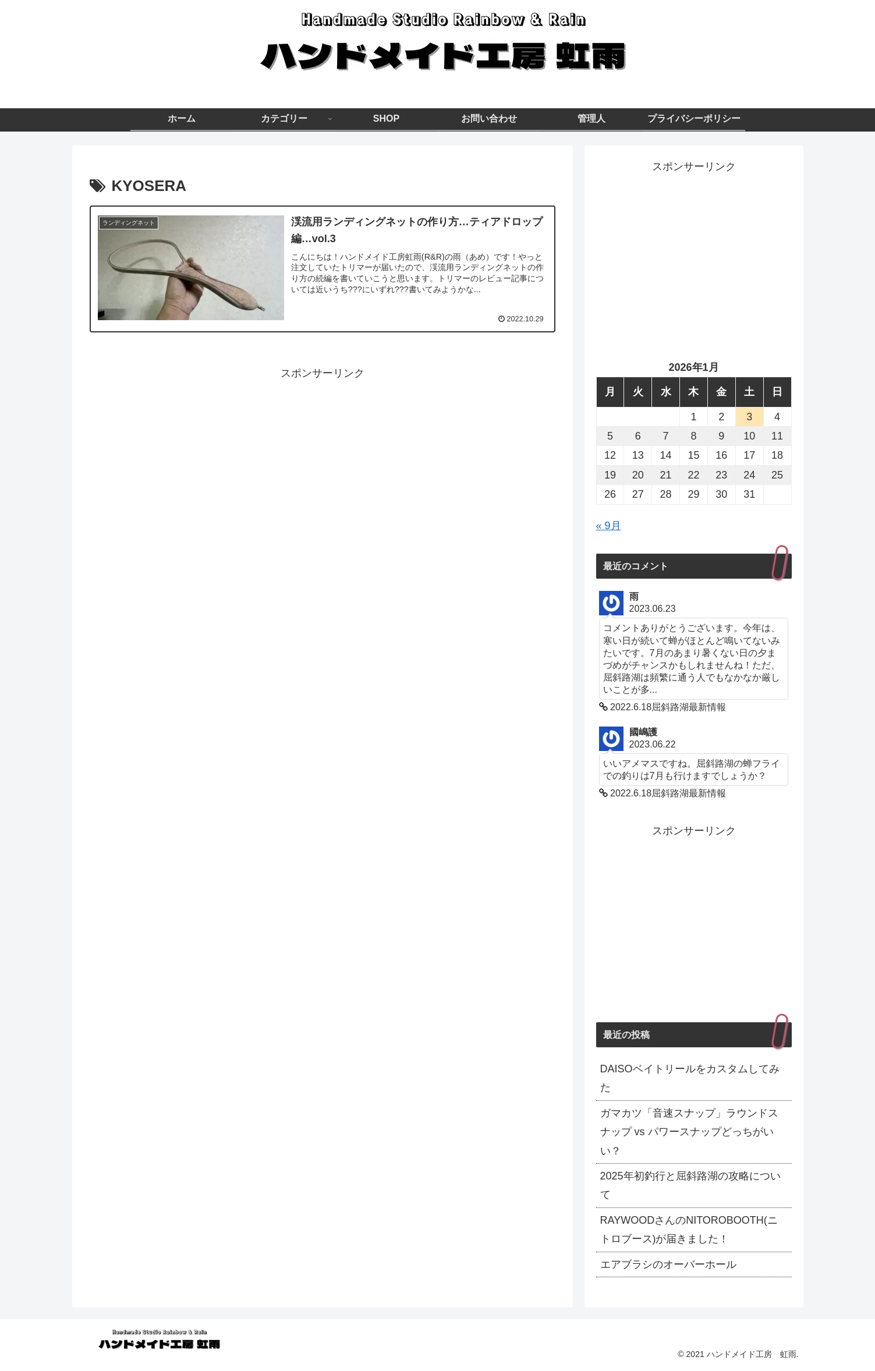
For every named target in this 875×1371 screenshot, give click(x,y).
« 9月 (608, 526)
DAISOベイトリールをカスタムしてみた (690, 1078)
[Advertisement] (322, 463)
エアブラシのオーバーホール (668, 1264)
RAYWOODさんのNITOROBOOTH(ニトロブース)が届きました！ (689, 1229)
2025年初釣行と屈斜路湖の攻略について (690, 1185)
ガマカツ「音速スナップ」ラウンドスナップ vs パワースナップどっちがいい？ (689, 1132)
